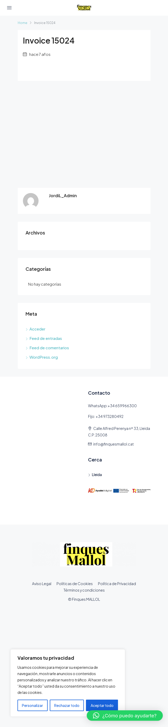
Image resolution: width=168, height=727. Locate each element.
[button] (125, 715)
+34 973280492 (109, 416)
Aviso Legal (41, 583)
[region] (67, 683)
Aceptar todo (102, 705)
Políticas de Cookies (75, 583)
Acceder (37, 328)
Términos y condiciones (84, 590)
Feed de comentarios (49, 347)
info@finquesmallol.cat (113, 444)
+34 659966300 (122, 405)
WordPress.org (43, 357)
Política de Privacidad (117, 583)
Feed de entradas (45, 338)
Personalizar (32, 705)
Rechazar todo (66, 705)
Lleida (97, 474)
